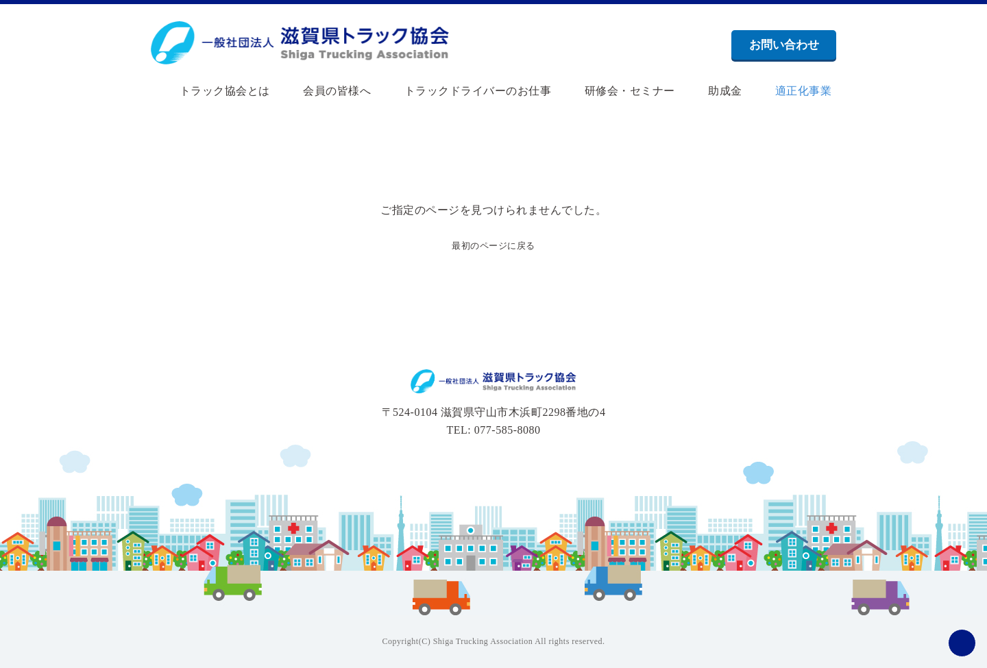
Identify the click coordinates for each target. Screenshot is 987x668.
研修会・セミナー (617, 91)
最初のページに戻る (494, 245)
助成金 (713, 91)
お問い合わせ (784, 44)
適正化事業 (791, 91)
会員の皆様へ (325, 91)
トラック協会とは (212, 91)
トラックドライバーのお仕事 (465, 91)
